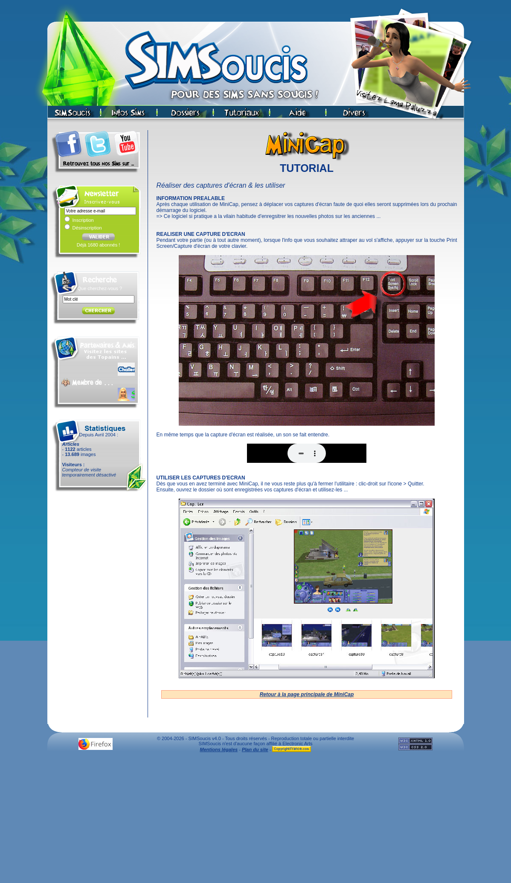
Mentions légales (219, 749)
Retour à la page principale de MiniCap (307, 694)
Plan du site (255, 749)
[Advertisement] (255, 820)
